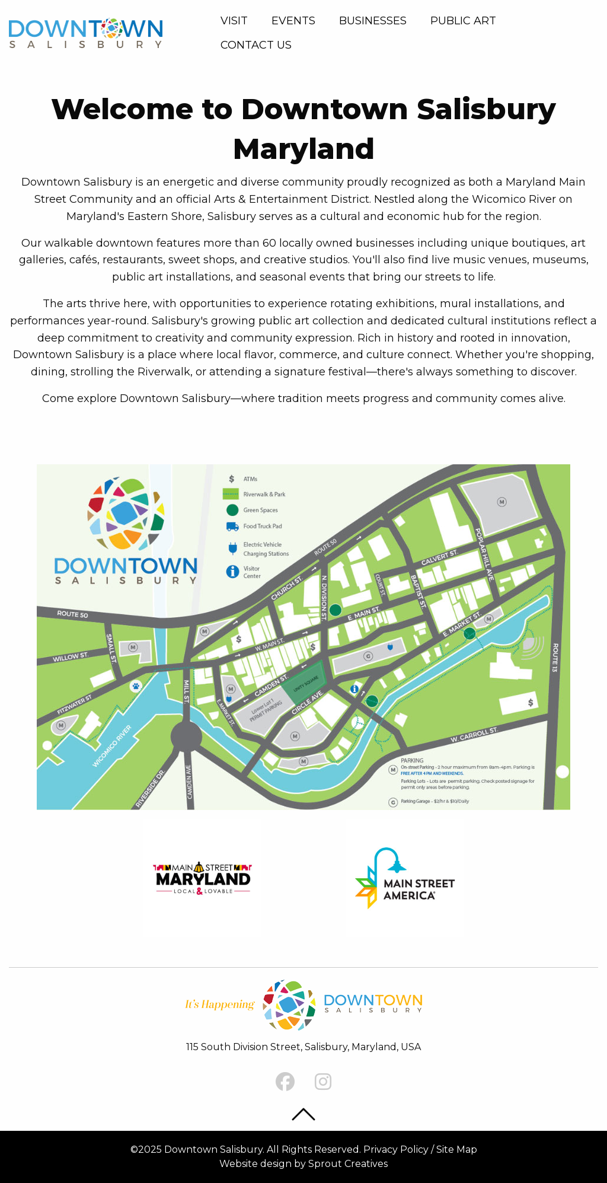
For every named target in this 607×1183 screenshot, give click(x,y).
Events (293, 20)
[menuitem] (236, 21)
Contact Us (256, 45)
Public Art (463, 20)
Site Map (456, 1149)
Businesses (373, 20)
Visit (234, 20)
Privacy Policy (396, 1149)
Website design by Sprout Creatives (303, 1163)
